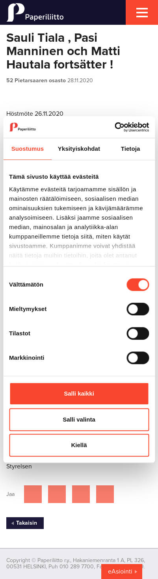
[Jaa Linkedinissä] (81, 494)
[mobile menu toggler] (142, 12)
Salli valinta (79, 419)
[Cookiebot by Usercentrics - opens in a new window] (114, 127)
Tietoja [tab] (130, 148)
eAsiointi (120, 571)
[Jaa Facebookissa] (33, 494)
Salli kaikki (79, 393)
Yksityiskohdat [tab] (79, 148)
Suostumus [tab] (27, 148)
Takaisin (26, 523)
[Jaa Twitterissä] (57, 494)
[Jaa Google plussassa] (105, 494)
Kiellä (79, 445)
